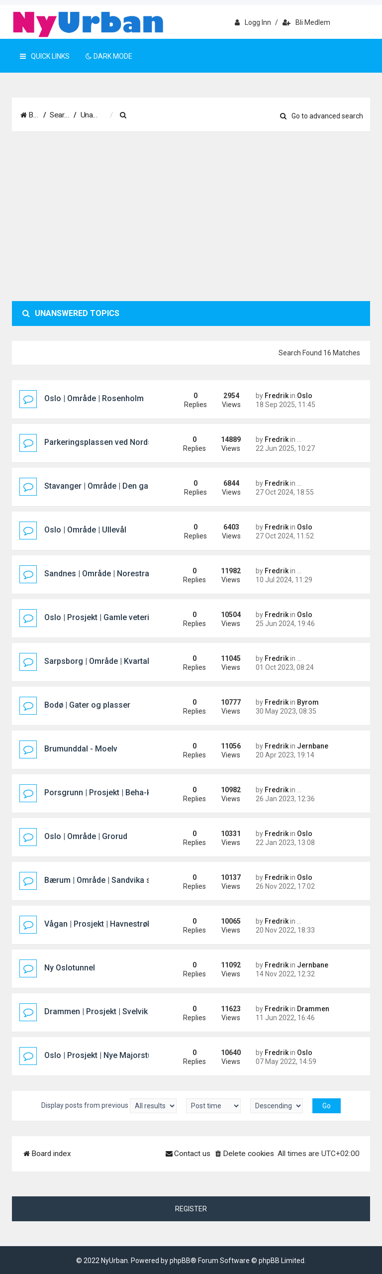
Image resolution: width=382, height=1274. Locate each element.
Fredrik (276, 396)
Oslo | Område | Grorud (85, 836)
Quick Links (45, 56)
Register (191, 1209)
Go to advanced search (321, 116)
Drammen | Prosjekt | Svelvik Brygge (110, 1011)
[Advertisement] (191, 216)
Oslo (304, 396)
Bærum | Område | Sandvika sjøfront (110, 880)
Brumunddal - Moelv (80, 748)
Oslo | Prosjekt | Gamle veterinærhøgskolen (123, 617)
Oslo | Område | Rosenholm (94, 398)
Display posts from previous (109, 1105)
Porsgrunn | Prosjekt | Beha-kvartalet (111, 792)
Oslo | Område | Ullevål (85, 529)
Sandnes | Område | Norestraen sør (108, 573)
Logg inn (253, 22)
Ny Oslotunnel (69, 967)
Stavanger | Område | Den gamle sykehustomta (129, 486)
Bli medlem (306, 22)
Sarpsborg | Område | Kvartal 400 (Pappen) (122, 661)
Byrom (308, 702)
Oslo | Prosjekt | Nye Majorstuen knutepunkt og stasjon (144, 1055)
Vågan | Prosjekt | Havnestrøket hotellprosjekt (127, 924)
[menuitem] (193, 115)
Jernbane (312, 746)
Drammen (313, 1009)
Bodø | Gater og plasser (87, 705)
